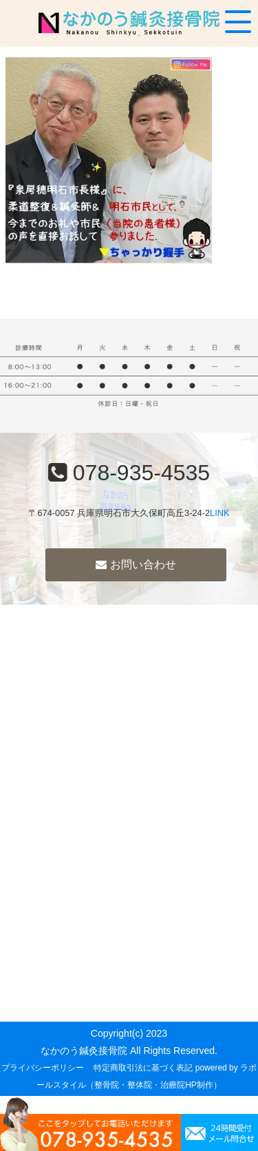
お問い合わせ (135, 564)
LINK (219, 513)
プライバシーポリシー (42, 1068)
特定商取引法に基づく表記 (143, 1068)
